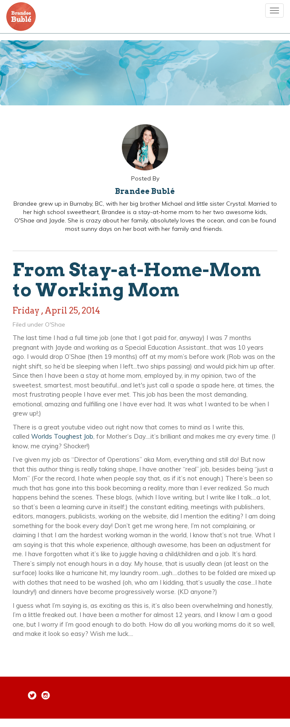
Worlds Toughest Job (62, 436)
